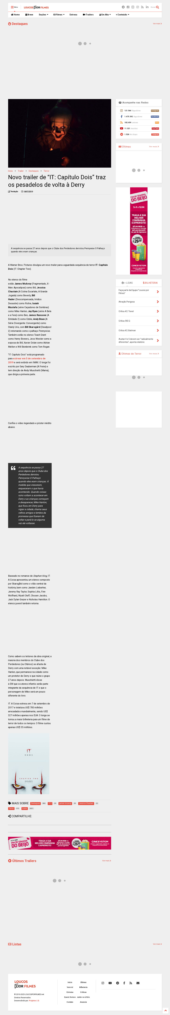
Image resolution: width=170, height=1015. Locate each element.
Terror (46, 171)
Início (10, 171)
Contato (70, 1002)
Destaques (18, 24)
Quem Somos (70, 997)
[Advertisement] (85, 73)
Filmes (59, 14)
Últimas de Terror (130, 353)
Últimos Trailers (22, 861)
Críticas (83, 992)
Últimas (125, 146)
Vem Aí (70, 987)
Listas (14, 944)
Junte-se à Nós (83, 997)
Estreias (70, 992)
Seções (43, 14)
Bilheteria (83, 987)
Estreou (73, 14)
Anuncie (83, 1002)
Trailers (88, 14)
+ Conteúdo (122, 14)
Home (15, 14)
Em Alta (105, 14)
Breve (29, 14)
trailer (21, 171)
